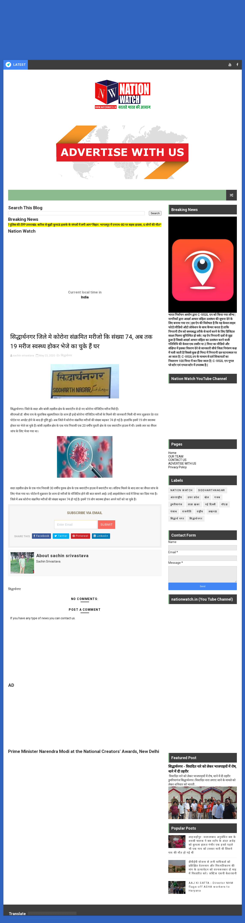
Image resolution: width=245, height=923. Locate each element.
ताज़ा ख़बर (194, 504)
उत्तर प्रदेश (193, 497)
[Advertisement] (122, 30)
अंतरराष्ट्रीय (176, 497)
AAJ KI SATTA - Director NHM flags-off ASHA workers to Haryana (211, 886)
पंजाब (173, 511)
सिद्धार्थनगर (66, 355)
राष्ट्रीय (200, 511)
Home (172, 453)
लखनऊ (213, 511)
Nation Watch (181, 490)
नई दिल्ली (210, 504)
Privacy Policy (177, 467)
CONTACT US (177, 460)
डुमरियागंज (176, 504)
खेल (207, 497)
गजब (217, 497)
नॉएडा (224, 504)
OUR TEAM (175, 456)
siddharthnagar (211, 490)
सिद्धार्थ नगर (177, 518)
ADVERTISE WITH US (182, 463)
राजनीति (186, 511)
